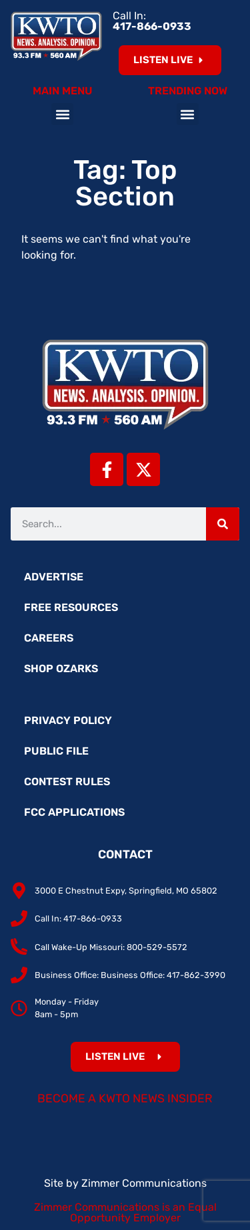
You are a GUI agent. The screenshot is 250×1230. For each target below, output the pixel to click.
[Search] (222, 524)
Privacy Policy (68, 720)
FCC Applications (74, 812)
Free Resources (71, 607)
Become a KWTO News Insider (125, 1098)
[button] (62, 114)
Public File (56, 751)
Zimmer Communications (144, 1183)
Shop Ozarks (61, 668)
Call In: (152, 21)
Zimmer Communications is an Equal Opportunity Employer (125, 1212)
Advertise (53, 576)
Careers (48, 638)
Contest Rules (67, 781)
